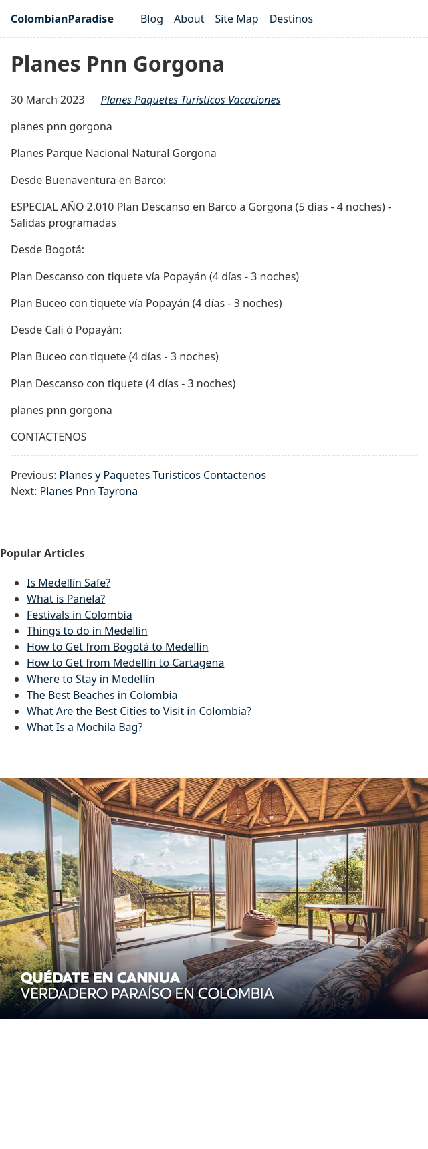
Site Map (236, 18)
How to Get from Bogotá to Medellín (118, 646)
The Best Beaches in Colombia (102, 695)
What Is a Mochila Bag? (84, 727)
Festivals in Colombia (79, 614)
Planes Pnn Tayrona (89, 491)
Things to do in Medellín (87, 630)
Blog (151, 18)
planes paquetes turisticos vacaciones (191, 99)
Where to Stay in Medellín (91, 678)
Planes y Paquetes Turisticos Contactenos (163, 474)
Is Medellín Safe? (68, 582)
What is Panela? (66, 598)
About (189, 18)
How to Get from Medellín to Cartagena (125, 662)
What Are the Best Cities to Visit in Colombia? (139, 711)
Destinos (292, 18)
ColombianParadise (62, 18)
